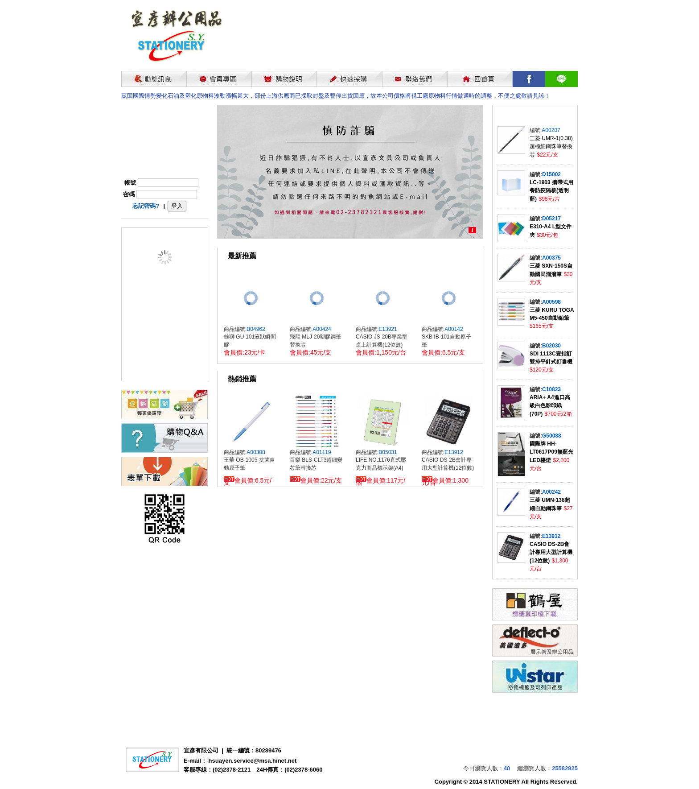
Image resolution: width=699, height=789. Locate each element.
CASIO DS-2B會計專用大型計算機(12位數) (551, 552)
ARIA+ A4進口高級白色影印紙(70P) (550, 405)
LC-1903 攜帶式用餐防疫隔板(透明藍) (551, 190)
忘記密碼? (145, 205)
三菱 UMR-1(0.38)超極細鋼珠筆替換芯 (551, 146)
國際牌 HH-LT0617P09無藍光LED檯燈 (551, 452)
